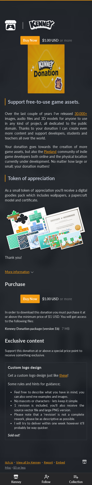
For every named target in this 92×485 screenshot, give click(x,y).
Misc (8, 467)
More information (19, 272)
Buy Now (30, 40)
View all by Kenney (28, 462)
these (63, 375)
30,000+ (81, 114)
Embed (60, 462)
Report (48, 462)
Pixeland (50, 151)
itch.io (9, 462)
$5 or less (19, 467)
